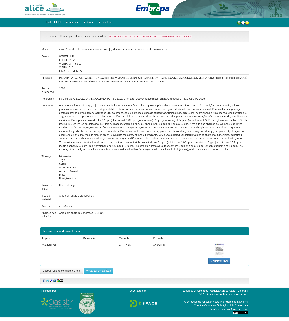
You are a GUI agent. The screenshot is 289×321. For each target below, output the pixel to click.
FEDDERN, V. (67, 60)
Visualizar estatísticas (98, 270)
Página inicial (53, 22)
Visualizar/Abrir (219, 261)
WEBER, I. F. (66, 56)
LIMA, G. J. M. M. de (71, 71)
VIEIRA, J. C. (66, 67)
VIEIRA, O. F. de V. (70, 63)
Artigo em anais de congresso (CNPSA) (81, 212)
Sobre (88, 22)
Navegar (72, 22)
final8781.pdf (49, 245)
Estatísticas (105, 22)
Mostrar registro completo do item (62, 270)
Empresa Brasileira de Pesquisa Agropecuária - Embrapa (215, 290)
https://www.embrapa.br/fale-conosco (227, 294)
